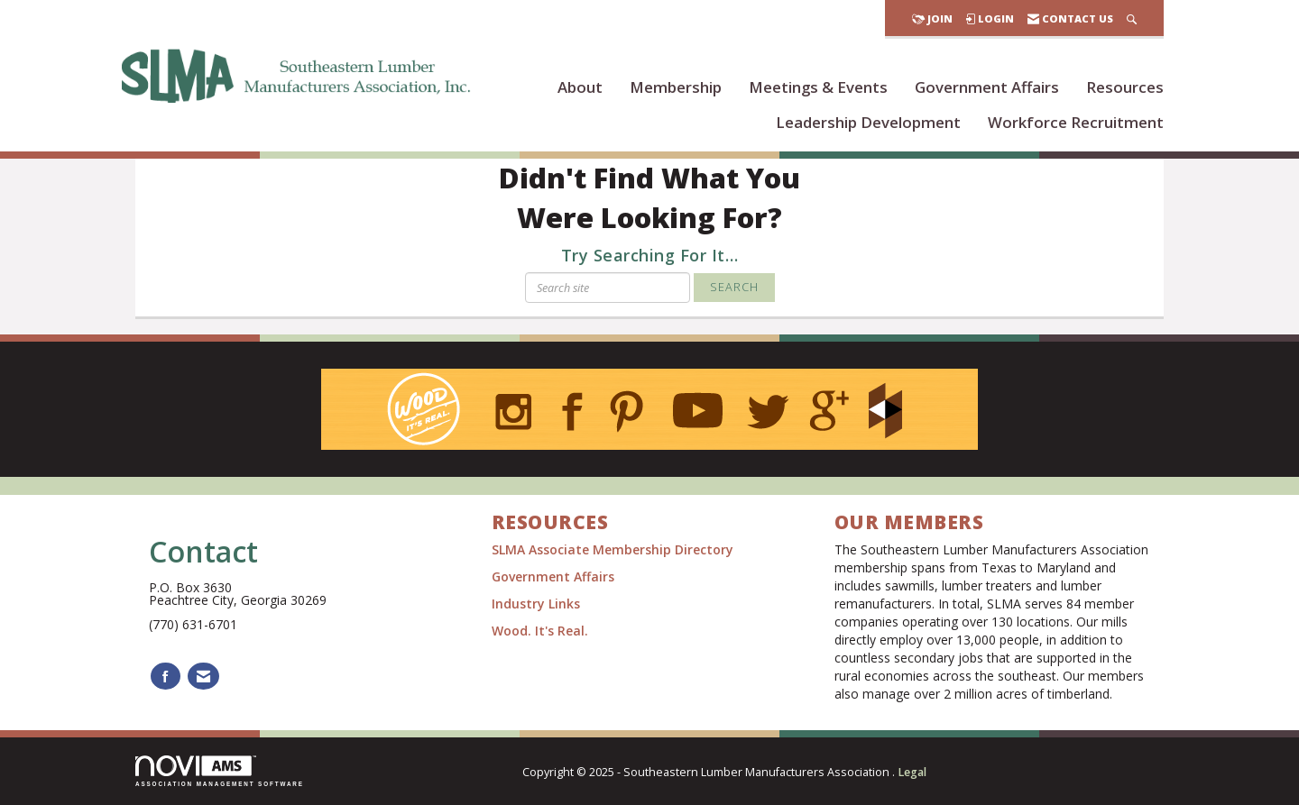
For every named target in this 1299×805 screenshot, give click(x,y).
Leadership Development (868, 122)
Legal (912, 772)
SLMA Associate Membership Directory (614, 549)
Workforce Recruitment (1076, 122)
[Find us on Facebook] (165, 676)
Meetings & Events (818, 87)
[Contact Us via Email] (203, 676)
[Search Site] (1132, 18)
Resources (1125, 87)
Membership (676, 87)
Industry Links (536, 603)
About (580, 87)
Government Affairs (987, 87)
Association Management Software (219, 771)
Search (734, 287)
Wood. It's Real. (540, 630)
